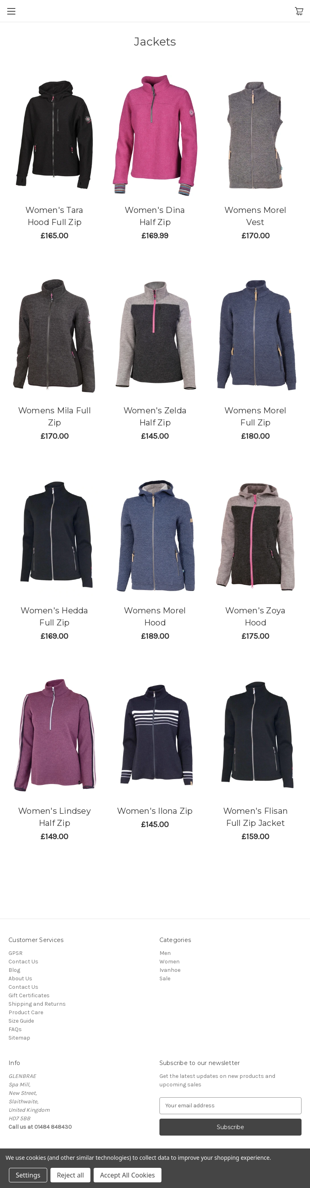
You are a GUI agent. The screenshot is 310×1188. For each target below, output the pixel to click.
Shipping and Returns (37, 1003)
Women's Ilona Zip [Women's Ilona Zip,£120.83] (155, 811)
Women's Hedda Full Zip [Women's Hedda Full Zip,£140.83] (54, 616)
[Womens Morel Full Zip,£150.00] (255, 335)
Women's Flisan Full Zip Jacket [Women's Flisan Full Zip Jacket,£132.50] (255, 817)
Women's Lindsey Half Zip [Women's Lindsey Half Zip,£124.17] (54, 817)
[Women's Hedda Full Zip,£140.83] (54, 535)
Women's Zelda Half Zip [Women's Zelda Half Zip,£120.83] (155, 416)
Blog (14, 970)
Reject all (70, 1175)
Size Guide (21, 1020)
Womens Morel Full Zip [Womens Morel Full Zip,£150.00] (255, 416)
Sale (164, 978)
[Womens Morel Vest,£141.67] (255, 135)
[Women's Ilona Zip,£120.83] (155, 735)
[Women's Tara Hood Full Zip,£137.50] (54, 135)
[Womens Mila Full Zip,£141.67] (54, 335)
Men (165, 953)
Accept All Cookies (127, 1175)
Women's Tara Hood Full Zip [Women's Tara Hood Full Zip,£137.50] (54, 216)
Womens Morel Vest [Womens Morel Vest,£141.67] (255, 216)
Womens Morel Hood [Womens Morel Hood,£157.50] (155, 616)
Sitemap (19, 1037)
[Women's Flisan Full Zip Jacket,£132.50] (255, 735)
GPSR (15, 953)
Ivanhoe (169, 970)
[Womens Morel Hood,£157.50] (155, 535)
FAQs (15, 1029)
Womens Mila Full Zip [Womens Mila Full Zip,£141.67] (54, 416)
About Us (20, 978)
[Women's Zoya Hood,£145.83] (255, 535)
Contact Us (23, 961)
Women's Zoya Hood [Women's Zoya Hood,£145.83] (255, 616)
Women (169, 961)
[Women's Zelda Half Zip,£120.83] (155, 335)
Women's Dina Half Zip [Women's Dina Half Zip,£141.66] (155, 216)
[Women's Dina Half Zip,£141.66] (155, 135)
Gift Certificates (29, 995)
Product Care (25, 1012)
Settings (28, 1175)
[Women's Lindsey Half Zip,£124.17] (54, 735)
